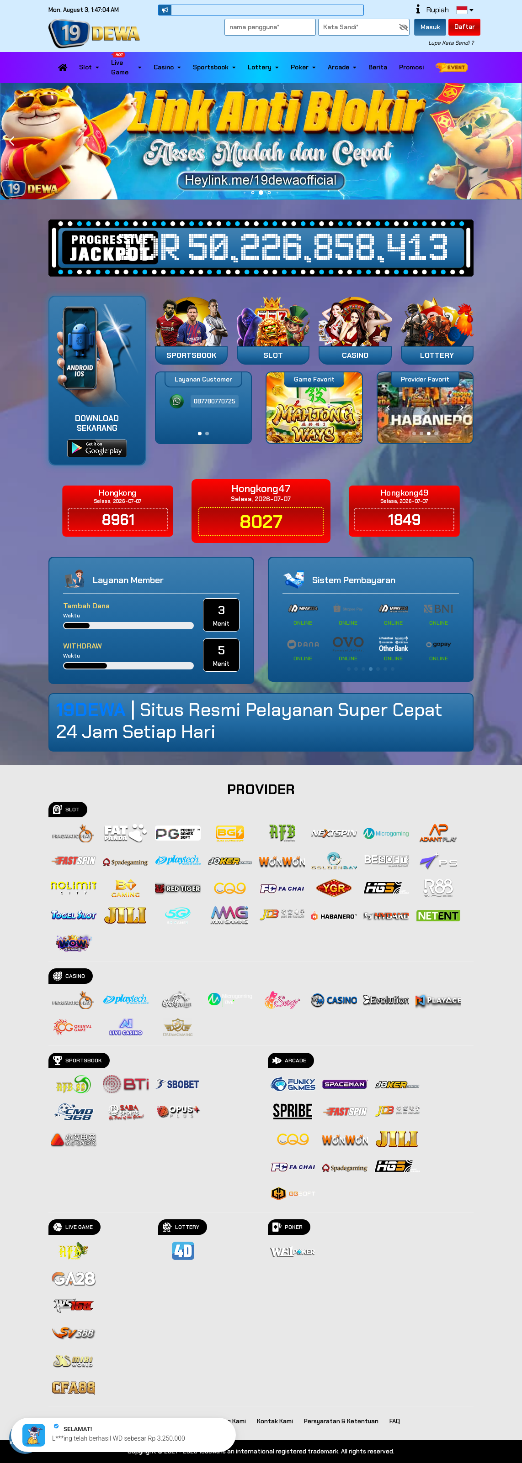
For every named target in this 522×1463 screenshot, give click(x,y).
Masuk (430, 27)
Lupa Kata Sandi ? (451, 43)
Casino (167, 67)
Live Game (126, 64)
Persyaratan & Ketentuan (341, 1421)
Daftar (464, 26)
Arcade (342, 67)
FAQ (394, 1421)
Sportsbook (214, 67)
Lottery (263, 67)
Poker (303, 67)
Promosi (411, 67)
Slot (89, 67)
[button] (511, 141)
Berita (377, 67)
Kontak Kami (275, 1421)
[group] (425, 407)
